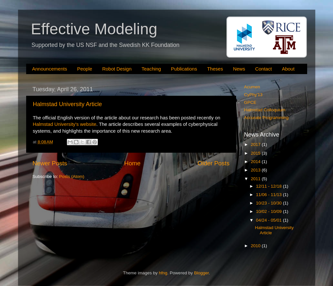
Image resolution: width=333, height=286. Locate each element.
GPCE (250, 102)
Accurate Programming (266, 117)
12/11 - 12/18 (269, 186)
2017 (256, 144)
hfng (163, 272)
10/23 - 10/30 (269, 203)
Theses (215, 69)
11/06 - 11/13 (269, 194)
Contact (263, 69)
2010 (256, 245)
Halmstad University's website (65, 124)
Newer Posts (50, 163)
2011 (256, 178)
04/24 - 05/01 (269, 220)
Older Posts (214, 163)
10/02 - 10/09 (269, 211)
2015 (256, 153)
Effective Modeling (94, 29)
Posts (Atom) (71, 176)
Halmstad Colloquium (265, 109)
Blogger (201, 272)
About (288, 69)
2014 (256, 161)
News (239, 69)
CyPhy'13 (253, 94)
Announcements (49, 69)
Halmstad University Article (67, 104)
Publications (184, 69)
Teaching (151, 69)
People (84, 69)
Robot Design (116, 69)
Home (132, 163)
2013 (256, 170)
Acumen (252, 86)
